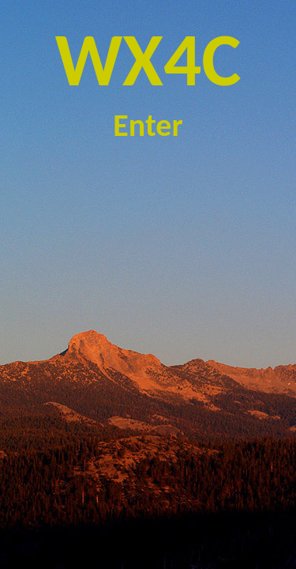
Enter (147, 125)
